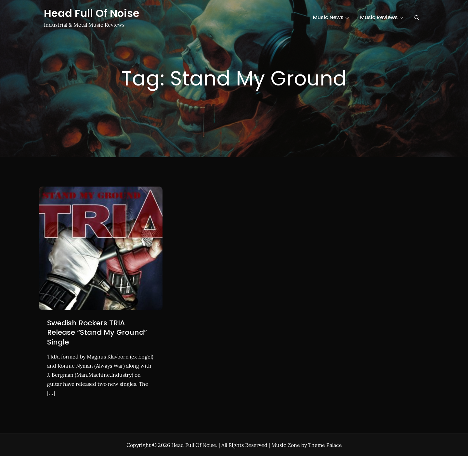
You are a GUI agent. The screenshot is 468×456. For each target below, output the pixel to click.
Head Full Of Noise (91, 13)
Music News (331, 17)
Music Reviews (381, 17)
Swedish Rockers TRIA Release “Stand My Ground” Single (97, 332)
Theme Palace (325, 445)
